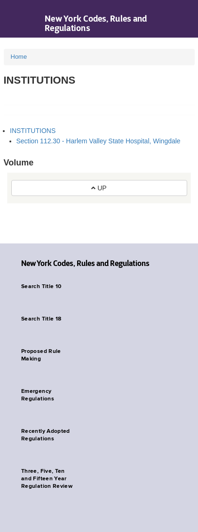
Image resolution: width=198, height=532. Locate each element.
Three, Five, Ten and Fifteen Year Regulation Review (46, 479)
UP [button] (98, 188)
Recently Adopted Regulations (45, 435)
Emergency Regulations (37, 395)
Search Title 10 (41, 286)
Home (19, 56)
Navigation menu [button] (15, 19)
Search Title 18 (41, 319)
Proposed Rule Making (41, 355)
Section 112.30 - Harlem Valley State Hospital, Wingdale (98, 141)
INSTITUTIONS (32, 130)
